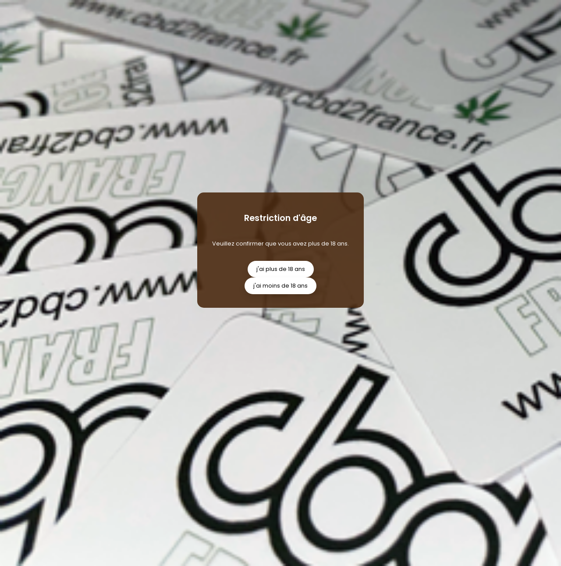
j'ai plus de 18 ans (280, 269)
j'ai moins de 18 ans (280, 285)
